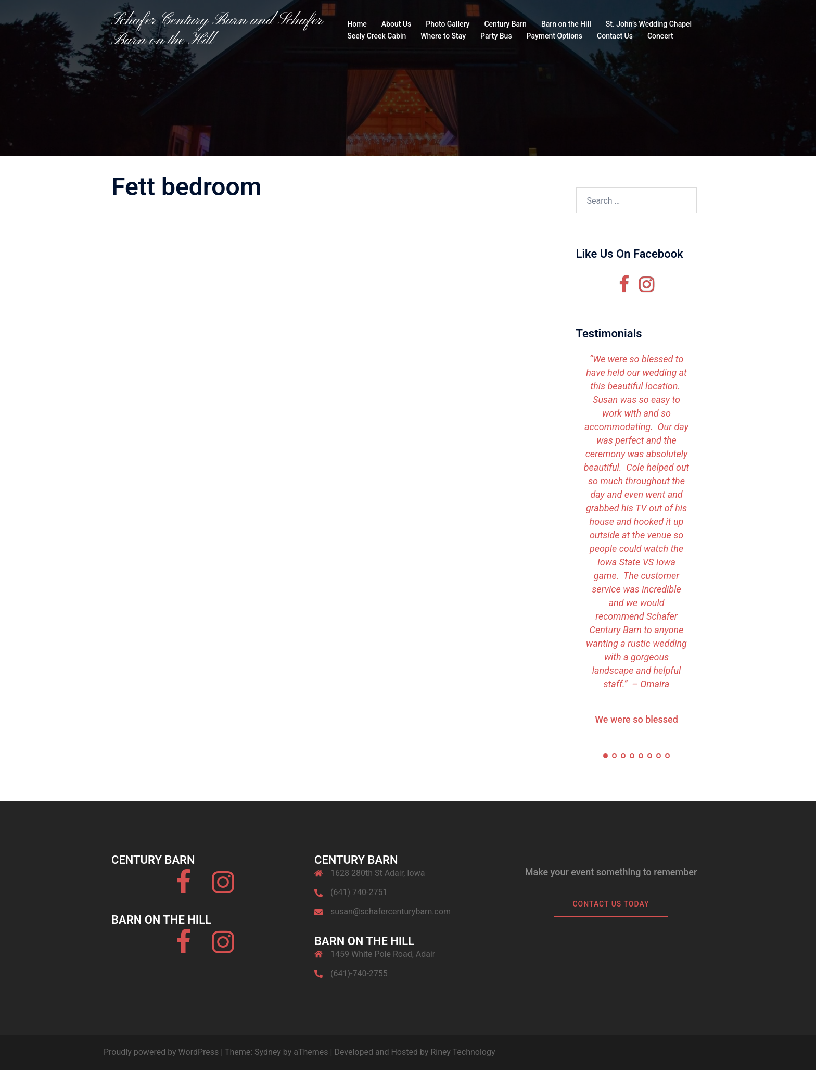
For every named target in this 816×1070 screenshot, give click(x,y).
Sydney (267, 1052)
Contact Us (615, 36)
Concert (660, 36)
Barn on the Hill (566, 24)
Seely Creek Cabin (376, 36)
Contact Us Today (610, 904)
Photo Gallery (447, 24)
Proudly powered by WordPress (161, 1052)
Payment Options (554, 36)
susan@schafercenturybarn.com (390, 911)
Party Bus (496, 36)
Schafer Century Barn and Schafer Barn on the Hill (216, 30)
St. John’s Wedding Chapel (649, 24)
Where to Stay (443, 36)
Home (357, 24)
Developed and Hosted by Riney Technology (414, 1052)
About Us (396, 24)
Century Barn (505, 24)
